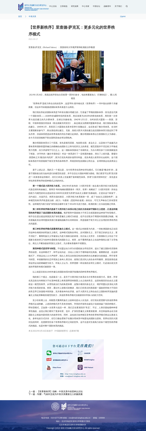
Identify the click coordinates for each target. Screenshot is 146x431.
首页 (20, 16)
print (122, 16)
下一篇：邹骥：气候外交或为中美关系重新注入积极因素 (56, 394)
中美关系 (32, 16)
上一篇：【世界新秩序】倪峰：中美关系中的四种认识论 (56, 391)
